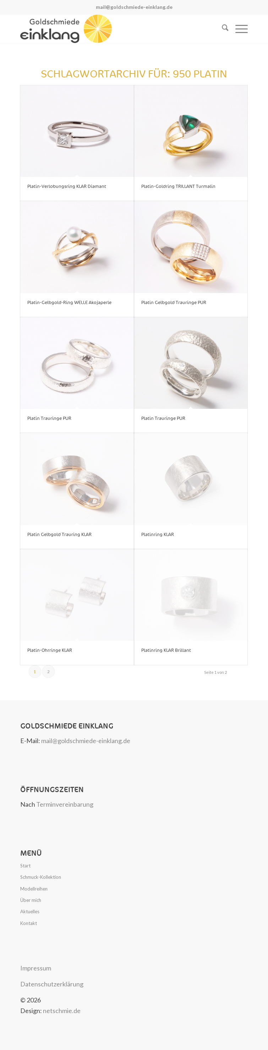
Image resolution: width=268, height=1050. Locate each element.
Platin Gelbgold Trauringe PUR (173, 302)
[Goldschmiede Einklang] (111, 29)
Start (25, 865)
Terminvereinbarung (64, 804)
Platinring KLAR (157, 534)
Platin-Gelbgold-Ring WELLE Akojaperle (69, 302)
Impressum (35, 968)
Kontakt (28, 923)
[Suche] (222, 29)
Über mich (30, 900)
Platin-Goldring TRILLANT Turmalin (178, 186)
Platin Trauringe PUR (49, 418)
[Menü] (238, 29)
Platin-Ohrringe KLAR (49, 650)
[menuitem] (222, 29)
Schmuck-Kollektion (40, 877)
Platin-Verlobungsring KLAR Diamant (66, 186)
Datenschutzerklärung (51, 984)
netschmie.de (62, 1010)
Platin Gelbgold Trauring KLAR (59, 534)
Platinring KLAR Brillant (166, 650)
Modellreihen (34, 889)
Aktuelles (29, 911)
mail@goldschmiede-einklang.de (134, 7)
